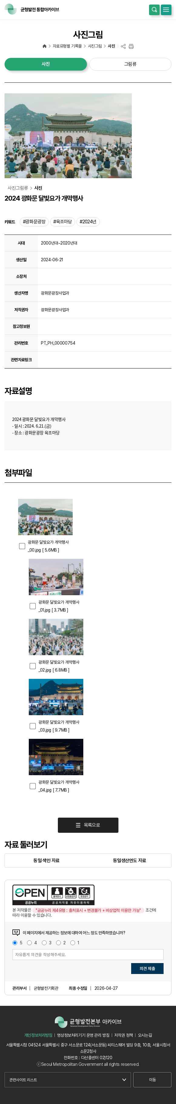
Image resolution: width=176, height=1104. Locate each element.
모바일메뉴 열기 (166, 10)
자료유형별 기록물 (67, 46)
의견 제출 (147, 968)
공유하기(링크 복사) (123, 46)
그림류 (130, 64)
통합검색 (154, 10)
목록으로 (92, 825)
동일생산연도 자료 (129, 860)
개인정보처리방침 (38, 1035)
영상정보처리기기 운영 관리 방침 (83, 1035)
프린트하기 (131, 46)
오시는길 (145, 1035)
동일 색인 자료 (46, 860)
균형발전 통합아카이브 (44, 46)
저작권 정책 (123, 1035)
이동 (152, 1079)
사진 (111, 46)
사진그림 (95, 46)
